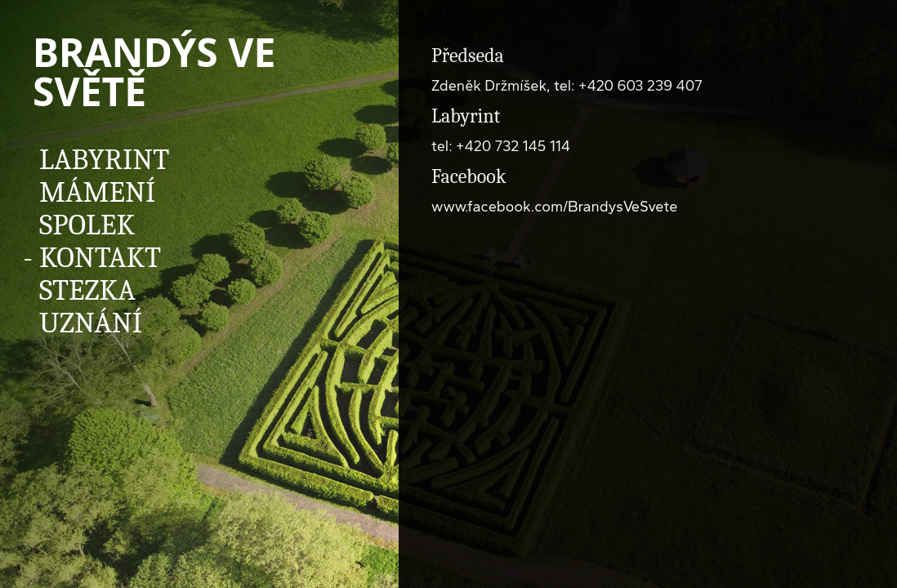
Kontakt (100, 257)
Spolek (87, 225)
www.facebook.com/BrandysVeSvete (554, 207)
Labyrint (104, 159)
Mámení (97, 192)
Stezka (87, 290)
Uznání (90, 323)
